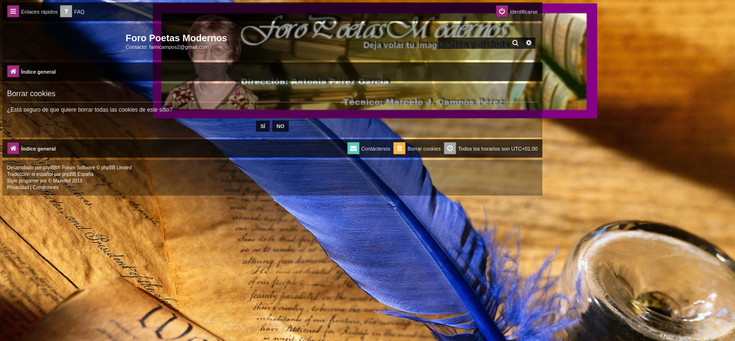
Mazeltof (62, 180)
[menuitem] (72, 12)
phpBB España (77, 174)
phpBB (50, 167)
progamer (29, 180)
